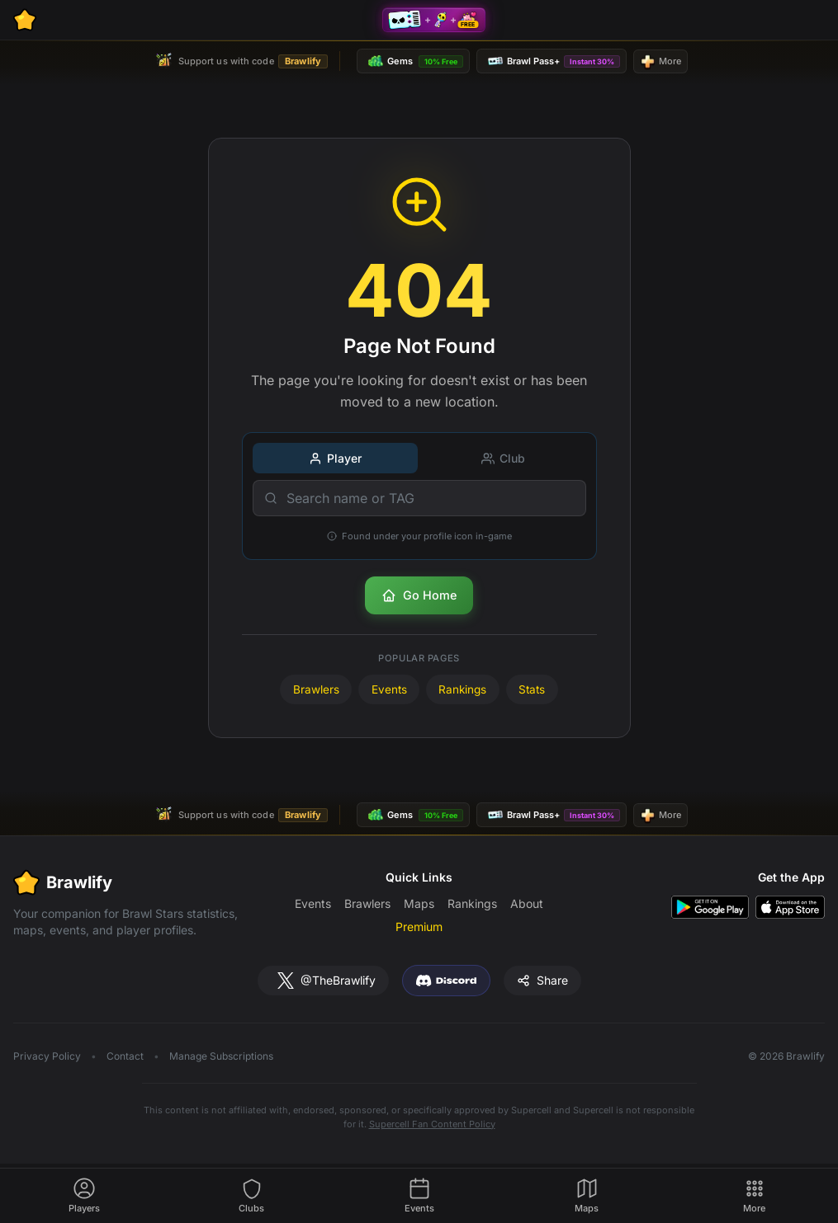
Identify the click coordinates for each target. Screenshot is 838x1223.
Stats (531, 689)
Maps (419, 903)
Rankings (462, 689)
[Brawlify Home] (24, 19)
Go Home (419, 595)
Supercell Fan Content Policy (432, 1124)
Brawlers (316, 689)
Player (335, 458)
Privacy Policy (47, 1056)
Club (503, 458)
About (526, 903)
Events (389, 689)
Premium (419, 927)
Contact (125, 1056)
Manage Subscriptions (221, 1056)
